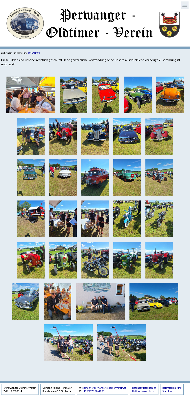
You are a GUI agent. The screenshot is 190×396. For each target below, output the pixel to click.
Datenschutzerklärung (144, 387)
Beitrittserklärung (172, 387)
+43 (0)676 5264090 (93, 391)
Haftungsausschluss (143, 391)
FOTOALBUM (34, 53)
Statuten (167, 391)
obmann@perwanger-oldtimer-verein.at (104, 387)
